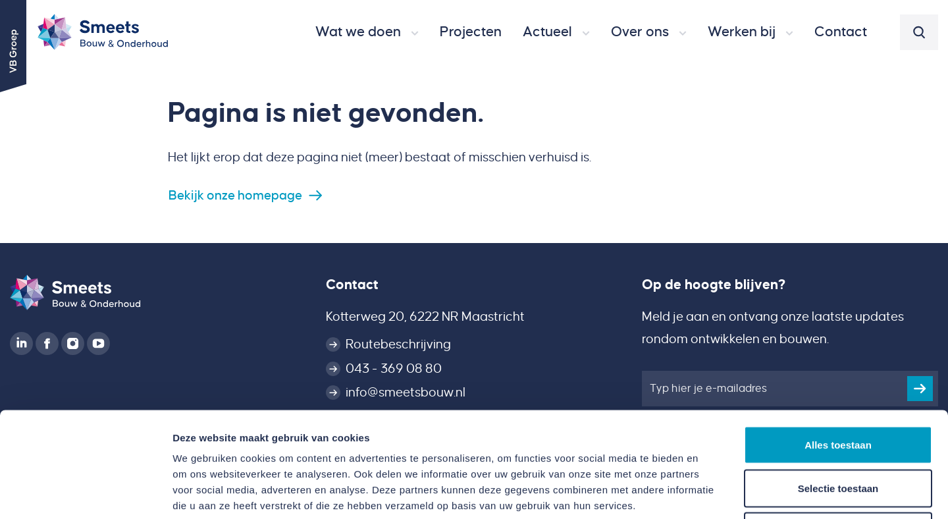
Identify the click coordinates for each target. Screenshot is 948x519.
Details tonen (711, 493)
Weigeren (838, 432)
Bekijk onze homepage (235, 195)
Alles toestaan (838, 346)
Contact (352, 284)
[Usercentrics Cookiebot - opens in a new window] (85, 493)
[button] (367, 32)
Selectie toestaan (838, 389)
